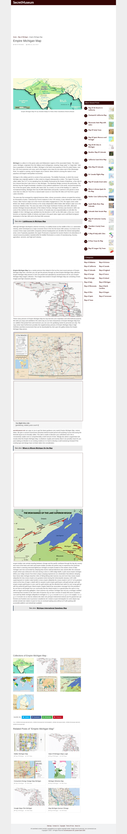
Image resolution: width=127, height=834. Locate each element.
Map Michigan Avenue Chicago (58, 808)
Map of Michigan (19, 44)
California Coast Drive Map (97, 160)
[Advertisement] (63, 21)
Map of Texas (88, 300)
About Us (77, 826)
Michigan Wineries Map (56, 781)
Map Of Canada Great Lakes (97, 182)
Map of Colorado (89, 270)
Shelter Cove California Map (97, 197)
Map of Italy (88, 282)
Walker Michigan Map (21, 754)
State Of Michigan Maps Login (58, 754)
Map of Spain (88, 296)
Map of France (104, 274)
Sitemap (49, 826)
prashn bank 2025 (80, 830)
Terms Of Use (70, 826)
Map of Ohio (88, 292)
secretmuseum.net (19, 430)
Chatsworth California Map (97, 115)
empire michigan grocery (73, 722)
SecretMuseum (23, 2)
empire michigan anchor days (24, 722)
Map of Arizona (104, 262)
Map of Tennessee (105, 296)
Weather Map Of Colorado (97, 152)
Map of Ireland (104, 278)
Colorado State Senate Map (97, 211)
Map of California (90, 266)
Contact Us (56, 826)
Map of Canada (104, 266)
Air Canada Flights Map (96, 174)
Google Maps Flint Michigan (23, 808)
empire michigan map (19, 724)
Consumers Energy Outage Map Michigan (27, 781)
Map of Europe (89, 274)
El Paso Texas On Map (95, 241)
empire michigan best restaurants (42, 722)
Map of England (104, 270)
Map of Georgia (89, 278)
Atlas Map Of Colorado (95, 167)
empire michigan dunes (59, 722)
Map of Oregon (104, 292)
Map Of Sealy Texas (94, 130)
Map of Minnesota (90, 286)
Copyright (62, 826)
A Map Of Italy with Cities (96, 234)
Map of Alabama (89, 262)
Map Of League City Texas (97, 248)
